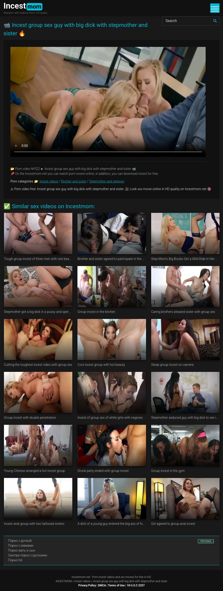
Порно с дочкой (20, 540)
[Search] (191, 21)
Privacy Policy (87, 585)
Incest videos (49, 181)
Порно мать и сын (21, 550)
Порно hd (15, 560)
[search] (215, 21)
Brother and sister (73, 181)
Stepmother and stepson (106, 181)
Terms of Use (116, 585)
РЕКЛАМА (205, 541)
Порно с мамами (20, 545)
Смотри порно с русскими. (28, 555)
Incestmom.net (81, 577)
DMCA (102, 585)
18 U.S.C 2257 (136, 585)
